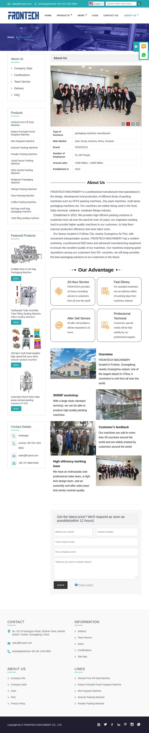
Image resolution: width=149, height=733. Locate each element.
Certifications (22, 75)
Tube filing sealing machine (25, 218)
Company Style (23, 68)
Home (48, 15)
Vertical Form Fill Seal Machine (94, 678)
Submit (60, 585)
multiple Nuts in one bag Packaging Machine (23, 271)
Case (95, 15)
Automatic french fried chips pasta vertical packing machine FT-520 (25, 400)
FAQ (17, 95)
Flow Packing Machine (22, 195)
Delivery (19, 88)
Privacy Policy (18, 703)
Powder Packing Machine (24, 154)
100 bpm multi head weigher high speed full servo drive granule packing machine (25, 356)
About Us (131, 15)
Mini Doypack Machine (22, 141)
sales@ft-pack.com (22, 3)
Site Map (82, 656)
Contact (15, 622)
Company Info (18, 678)
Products (64, 15)
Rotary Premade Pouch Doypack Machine (99, 684)
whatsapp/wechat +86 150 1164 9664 (57, 3)
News (82, 15)
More (16, 278)
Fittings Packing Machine (24, 189)
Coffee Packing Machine (23, 202)
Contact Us (110, 15)
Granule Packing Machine (24, 147)
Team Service (22, 81)
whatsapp (23, 435)
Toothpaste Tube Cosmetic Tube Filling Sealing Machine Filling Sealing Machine (26, 314)
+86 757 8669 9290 (28, 463)
